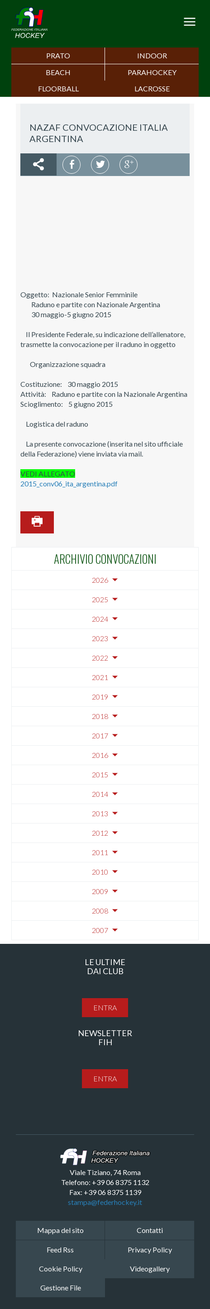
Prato (58, 55)
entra (105, 1007)
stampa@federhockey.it (105, 1202)
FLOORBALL (58, 88)
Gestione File (60, 1287)
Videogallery (150, 1268)
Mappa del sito (60, 1230)
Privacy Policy (150, 1249)
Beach (58, 72)
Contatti (150, 1230)
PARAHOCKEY (152, 72)
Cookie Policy (60, 1268)
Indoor (152, 55)
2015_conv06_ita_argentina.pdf (69, 483)
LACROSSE (152, 88)
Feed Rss (60, 1249)
